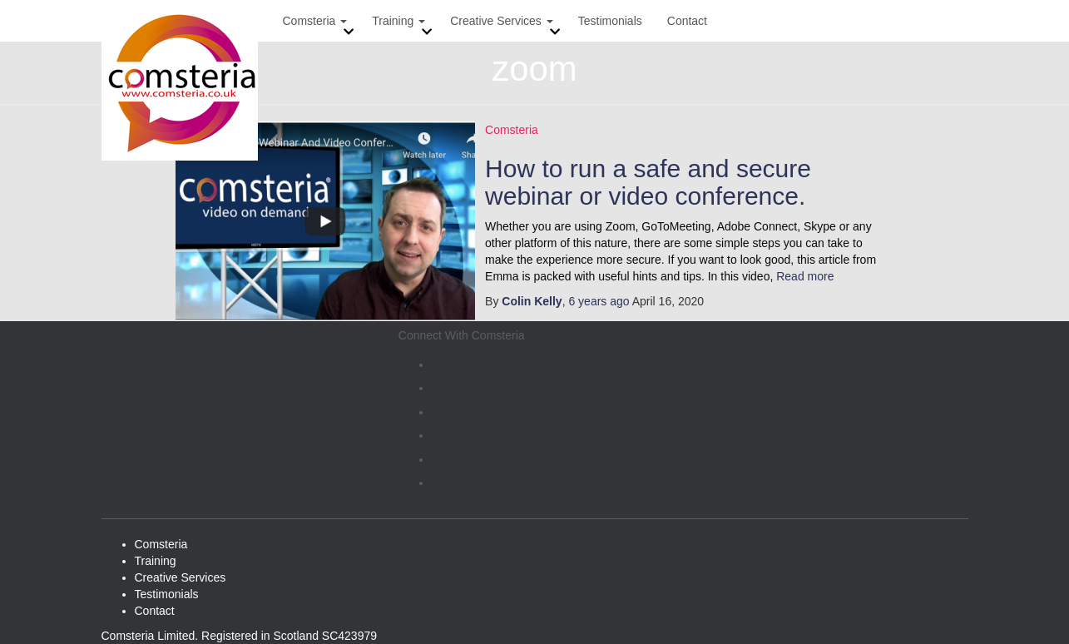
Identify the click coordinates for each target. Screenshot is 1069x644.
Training (398, 20)
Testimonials (610, 20)
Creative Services (501, 20)
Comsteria (315, 20)
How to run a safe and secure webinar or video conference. (648, 182)
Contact (687, 20)
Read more (803, 276)
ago (598, 301)
